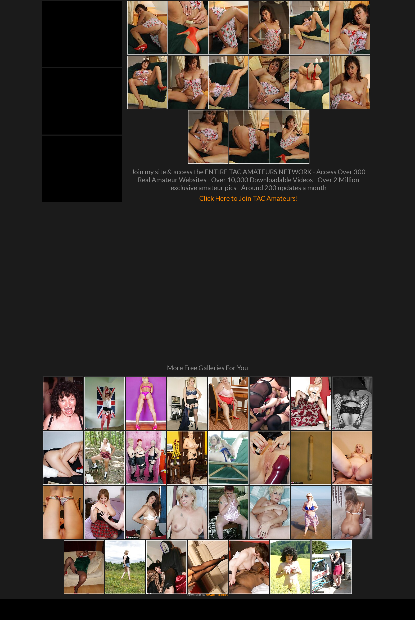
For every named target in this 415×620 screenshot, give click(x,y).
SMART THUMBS (217, 522)
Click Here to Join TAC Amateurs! (249, 197)
